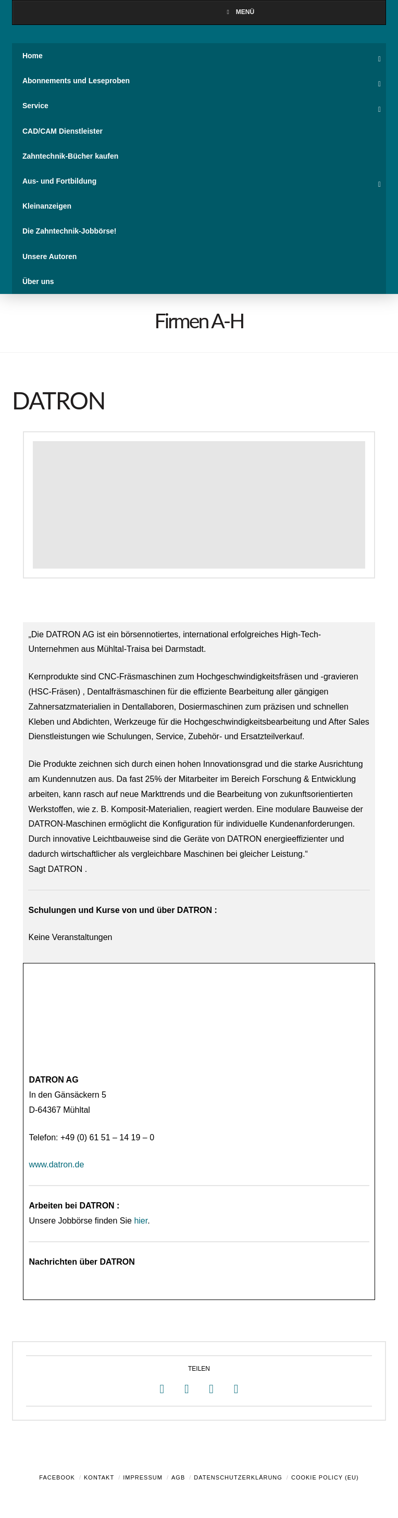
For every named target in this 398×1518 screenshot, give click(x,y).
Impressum (143, 1477)
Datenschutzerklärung (238, 1477)
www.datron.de (56, 1164)
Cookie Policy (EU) (325, 1477)
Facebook (57, 1477)
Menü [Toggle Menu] (239, 12)
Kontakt (99, 1477)
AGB (178, 1477)
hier (140, 1220)
